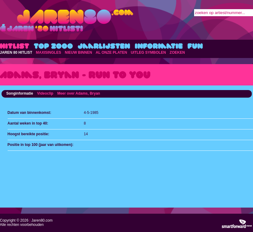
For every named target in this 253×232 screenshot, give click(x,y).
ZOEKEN (177, 52)
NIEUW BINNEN (78, 52)
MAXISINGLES (48, 52)
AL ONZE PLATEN (111, 52)
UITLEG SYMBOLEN (148, 52)
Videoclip (45, 93)
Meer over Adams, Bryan (78, 93)
